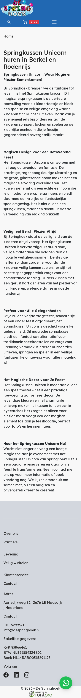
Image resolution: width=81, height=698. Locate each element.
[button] (9, 22)
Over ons (10, 534)
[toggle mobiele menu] (54, 22)
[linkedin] (17, 676)
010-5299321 (13, 625)
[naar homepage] (17, 8)
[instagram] (27, 676)
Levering (10, 554)
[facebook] (6, 676)
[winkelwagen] (31, 22)
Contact (10, 584)
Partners (10, 542)
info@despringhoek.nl (21, 630)
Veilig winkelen (15, 563)
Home (8, 36)
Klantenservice (16, 575)
